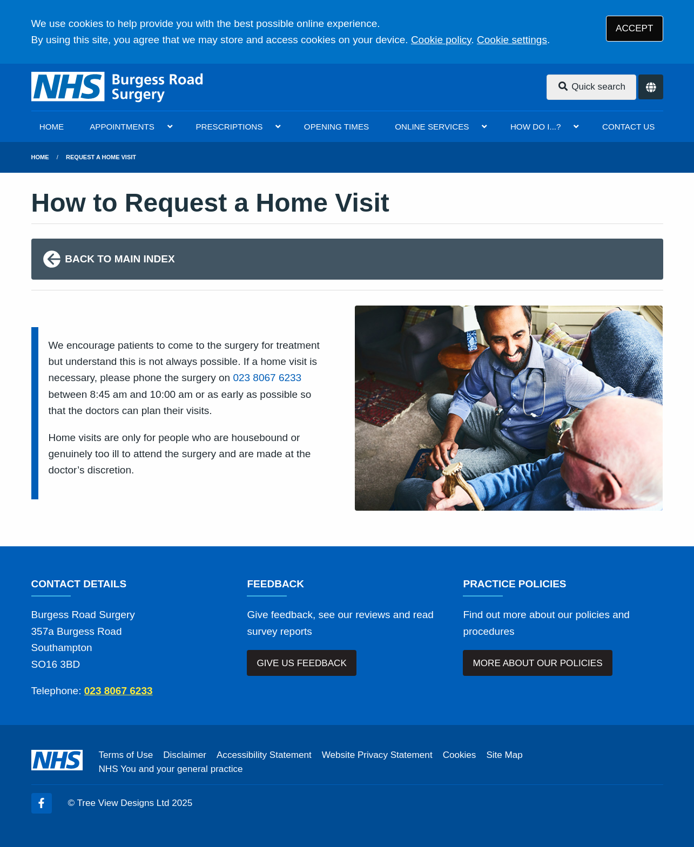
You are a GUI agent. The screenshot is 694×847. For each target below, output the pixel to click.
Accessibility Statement (264, 755)
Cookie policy (441, 39)
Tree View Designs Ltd (123, 803)
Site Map (504, 755)
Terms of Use (126, 755)
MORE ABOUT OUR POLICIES (538, 663)
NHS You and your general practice (171, 769)
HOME (51, 126)
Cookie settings (512, 39)
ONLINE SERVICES (432, 126)
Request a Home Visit (101, 157)
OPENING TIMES (336, 126)
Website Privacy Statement (377, 755)
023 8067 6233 (267, 377)
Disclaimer (184, 755)
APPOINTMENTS (122, 126)
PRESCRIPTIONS (229, 126)
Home (40, 157)
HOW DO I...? (535, 126)
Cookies (459, 755)
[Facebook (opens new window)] (41, 803)
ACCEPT (634, 28)
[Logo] (118, 87)
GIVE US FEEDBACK (302, 663)
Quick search (591, 87)
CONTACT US (628, 126)
